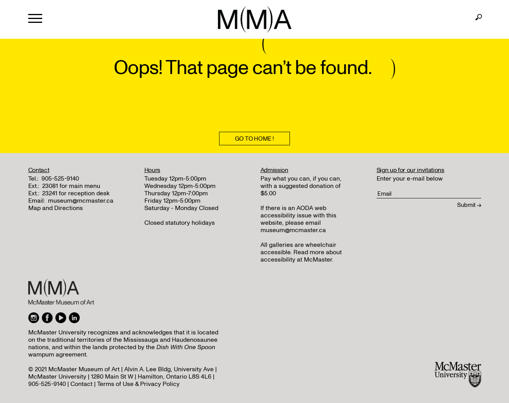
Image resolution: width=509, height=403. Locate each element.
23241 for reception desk (76, 193)
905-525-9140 (60, 178)
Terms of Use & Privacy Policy (138, 384)
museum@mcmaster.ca (80, 200)
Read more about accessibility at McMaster (301, 256)
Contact (81, 384)
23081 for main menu (71, 186)
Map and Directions (55, 208)
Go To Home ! (254, 138)
